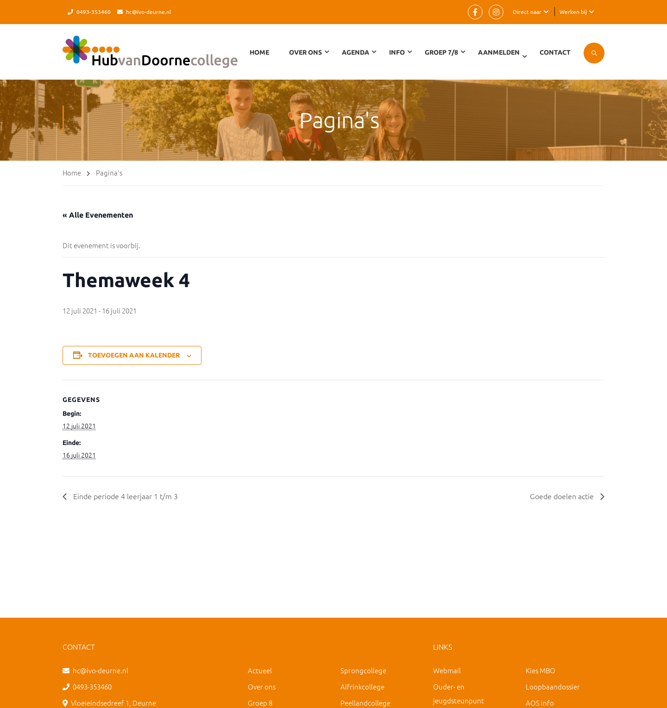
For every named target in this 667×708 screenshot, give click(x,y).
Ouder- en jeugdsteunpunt (458, 693)
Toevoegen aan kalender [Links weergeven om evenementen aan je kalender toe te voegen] (134, 355)
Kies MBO (540, 670)
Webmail (447, 670)
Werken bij (573, 11)
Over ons (262, 686)
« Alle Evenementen (98, 215)
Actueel (260, 670)
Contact (555, 52)
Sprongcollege (363, 670)
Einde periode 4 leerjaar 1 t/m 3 (124, 496)
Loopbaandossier (553, 686)
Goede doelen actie (563, 496)
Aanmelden (499, 52)
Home (259, 52)
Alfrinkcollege (362, 686)
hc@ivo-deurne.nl (148, 11)
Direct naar (527, 11)
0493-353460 (93, 11)
